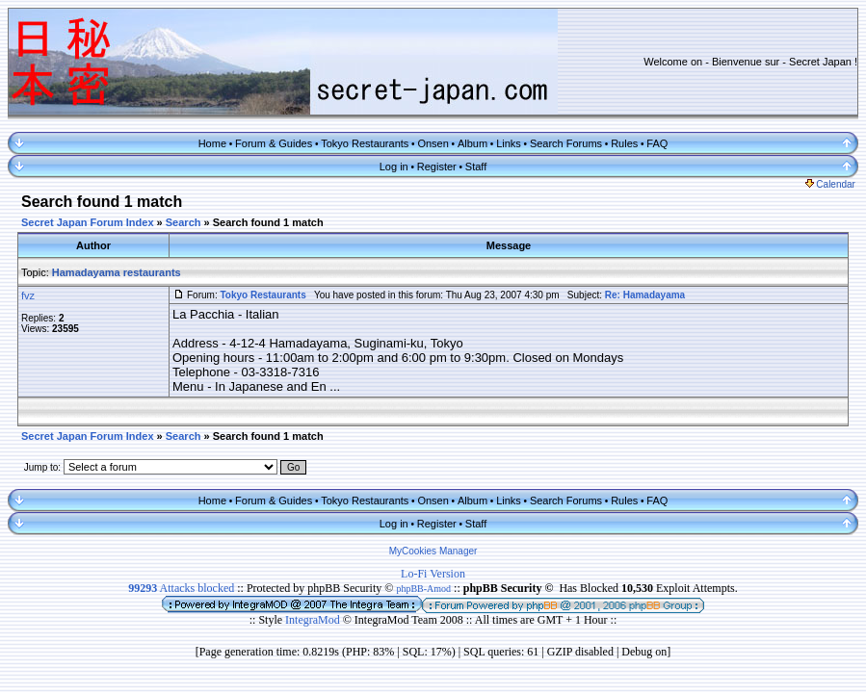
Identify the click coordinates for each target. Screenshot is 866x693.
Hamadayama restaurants (116, 272)
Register (437, 166)
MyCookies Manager (433, 551)
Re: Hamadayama (645, 295)
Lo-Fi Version (433, 573)
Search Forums (566, 143)
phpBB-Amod (423, 588)
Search (183, 222)
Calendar (830, 184)
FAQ (657, 143)
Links (508, 143)
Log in (394, 166)
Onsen (432, 143)
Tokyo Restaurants (364, 143)
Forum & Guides (273, 143)
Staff (475, 166)
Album (472, 143)
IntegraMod (314, 620)
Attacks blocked (181, 588)
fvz (28, 295)
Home (212, 143)
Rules (624, 143)
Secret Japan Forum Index (87, 222)
